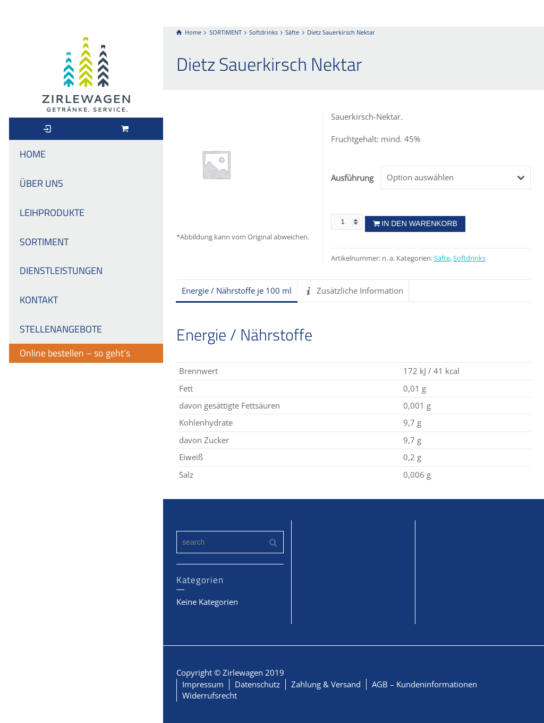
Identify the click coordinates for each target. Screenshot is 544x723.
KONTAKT (39, 300)
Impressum (203, 684)
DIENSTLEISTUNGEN (61, 270)
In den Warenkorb (419, 223)
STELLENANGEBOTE (61, 329)
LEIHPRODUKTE (52, 212)
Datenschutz (257, 684)
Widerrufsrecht (209, 695)
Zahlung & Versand (326, 684)
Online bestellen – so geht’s (75, 353)
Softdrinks (469, 258)
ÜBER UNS (41, 183)
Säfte (442, 258)
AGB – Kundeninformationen (424, 684)
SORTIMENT (44, 242)
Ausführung (352, 177)
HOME (33, 154)
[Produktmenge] (347, 222)
